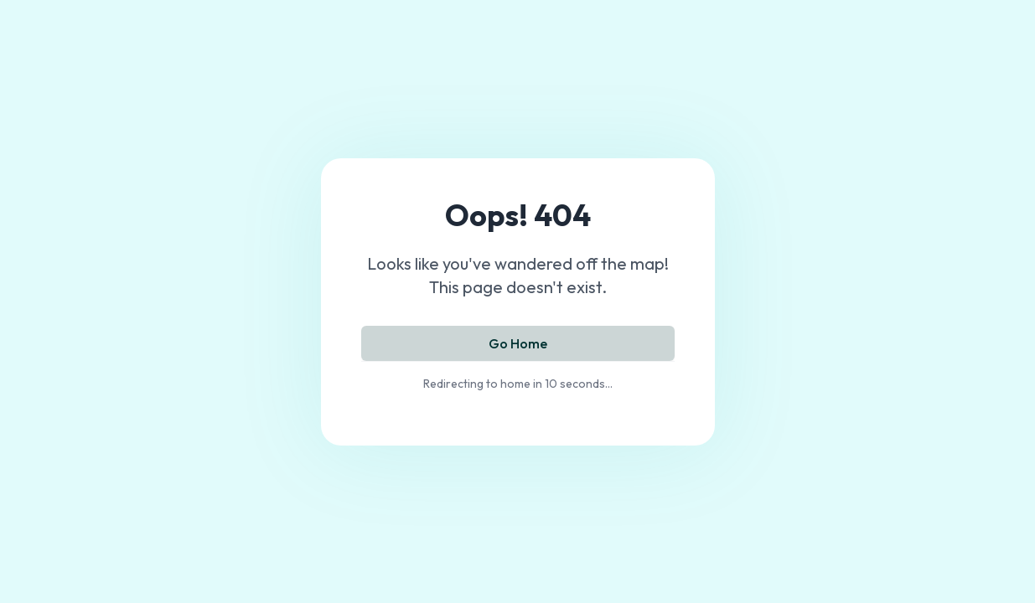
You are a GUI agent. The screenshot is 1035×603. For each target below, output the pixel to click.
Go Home (518, 343)
